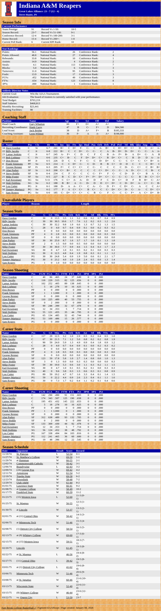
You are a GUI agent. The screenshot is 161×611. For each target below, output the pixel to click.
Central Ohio (31, 516)
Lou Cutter (11, 186)
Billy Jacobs (12, 151)
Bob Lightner (13, 157)
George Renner (14, 167)
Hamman (24, 460)
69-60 (69, 535)
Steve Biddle (12, 173)
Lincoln (23, 509)
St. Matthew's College (28, 457)
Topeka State (23, 476)
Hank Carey (35, 127)
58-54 (69, 528)
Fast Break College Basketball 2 (19, 607)
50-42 (69, 516)
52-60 (69, 496)
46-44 (69, 592)
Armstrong (22, 473)
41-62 (69, 567)
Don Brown (12, 160)
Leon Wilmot (36, 133)
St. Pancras (22, 453)
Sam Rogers (12, 192)
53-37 (69, 509)
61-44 (69, 482)
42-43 (69, 466)
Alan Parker (12, 170)
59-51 (69, 541)
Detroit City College (31, 528)
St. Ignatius (25, 579)
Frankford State (24, 492)
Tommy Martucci (15, 189)
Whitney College (32, 535)
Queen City (26, 597)
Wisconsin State (25, 586)
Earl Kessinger (14, 179)
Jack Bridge (35, 130)
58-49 (69, 488)
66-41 (69, 485)
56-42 (69, 463)
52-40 (69, 586)
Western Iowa (28, 496)
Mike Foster (12, 176)
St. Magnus (22, 503)
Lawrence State (24, 485)
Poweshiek (22, 479)
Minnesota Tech (27, 522)
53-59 (69, 597)
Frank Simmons (14, 163)
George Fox (28, 469)
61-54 (69, 473)
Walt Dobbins (13, 182)
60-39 (69, 492)
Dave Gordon (13, 147)
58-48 (69, 479)
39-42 (69, 560)
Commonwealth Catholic (29, 463)
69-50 (69, 457)
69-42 (69, 469)
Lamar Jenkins (13, 154)
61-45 (69, 547)
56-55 (69, 503)
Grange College (27, 488)
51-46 (69, 522)
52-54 (69, 453)
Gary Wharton (37, 124)
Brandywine (22, 466)
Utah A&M (22, 482)
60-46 (69, 579)
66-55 (69, 460)
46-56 (69, 554)
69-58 (69, 476)
